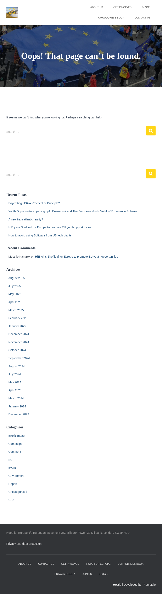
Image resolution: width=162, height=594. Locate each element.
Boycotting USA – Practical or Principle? (34, 203)
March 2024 (16, 398)
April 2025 (15, 302)
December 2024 (19, 334)
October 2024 (17, 350)
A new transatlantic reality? (26, 219)
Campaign (15, 443)
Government (16, 475)
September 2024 (19, 358)
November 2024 (19, 342)
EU (10, 459)
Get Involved (122, 7)
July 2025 (15, 286)
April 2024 (15, 390)
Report (13, 484)
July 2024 (15, 374)
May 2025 (15, 294)
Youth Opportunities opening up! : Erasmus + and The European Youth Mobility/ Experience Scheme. (73, 211)
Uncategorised (18, 491)
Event (12, 467)
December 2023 (19, 414)
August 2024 (17, 366)
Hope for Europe (98, 563)
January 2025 (17, 326)
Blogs (146, 7)
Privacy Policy (65, 574)
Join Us (87, 574)
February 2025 (18, 318)
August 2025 (17, 278)
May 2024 (15, 382)
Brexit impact (17, 435)
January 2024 (17, 406)
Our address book (111, 17)
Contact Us (143, 17)
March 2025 (16, 310)
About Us (96, 7)
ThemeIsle (149, 584)
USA (12, 500)
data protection (32, 543)
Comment (15, 451)
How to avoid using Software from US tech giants (40, 235)
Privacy (11, 543)
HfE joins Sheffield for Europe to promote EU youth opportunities (50, 227)
